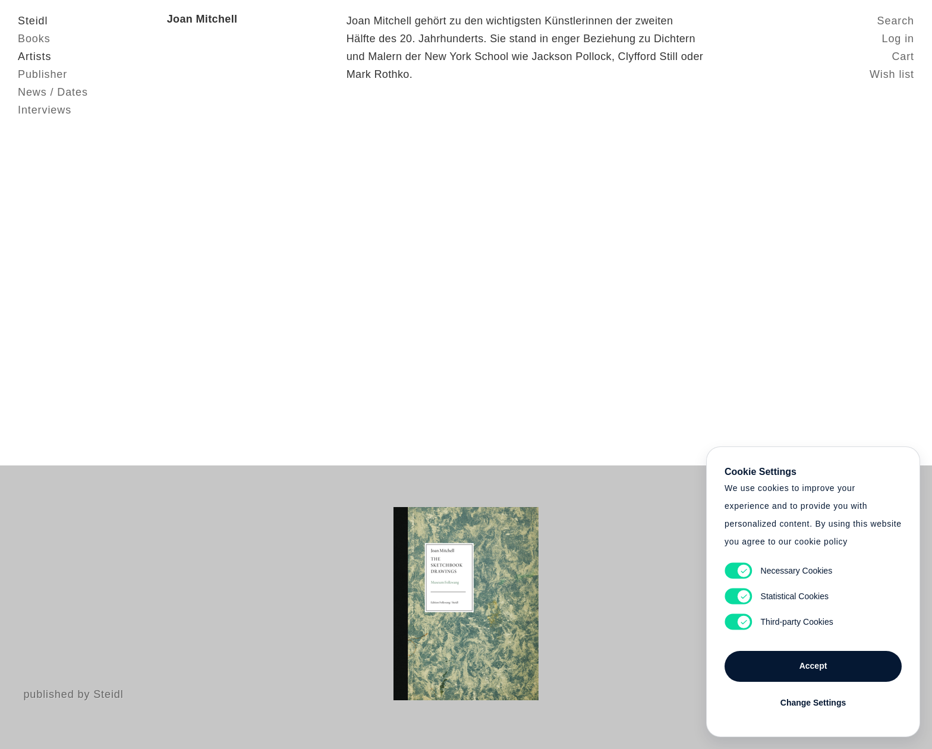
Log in (898, 39)
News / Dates (53, 92)
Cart (903, 56)
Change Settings (813, 702)
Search (895, 21)
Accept (813, 666)
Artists (34, 56)
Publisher (42, 74)
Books (34, 39)
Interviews (44, 110)
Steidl (33, 21)
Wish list (892, 74)
